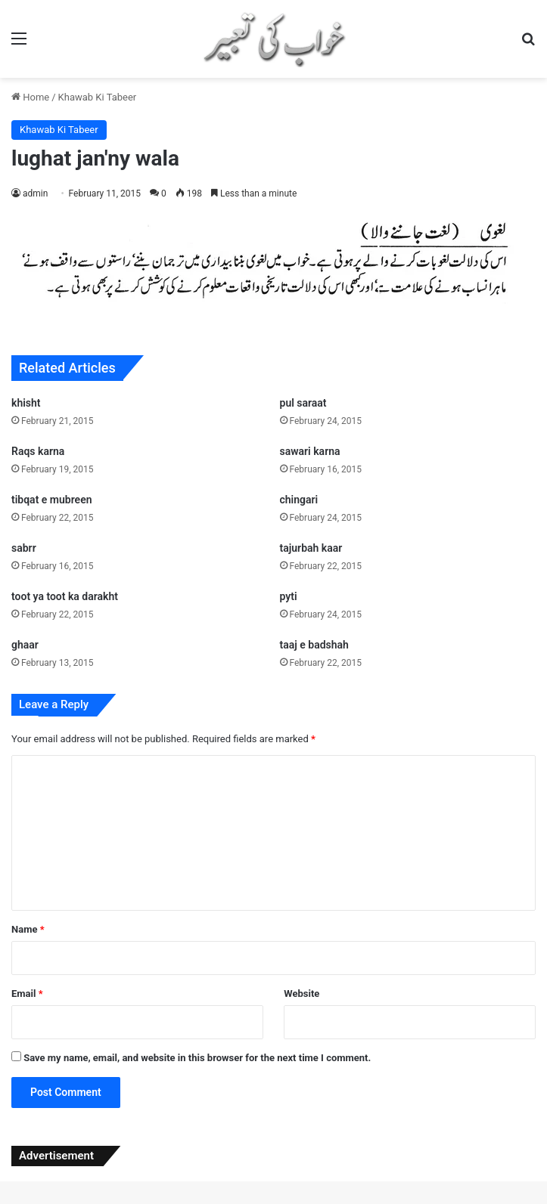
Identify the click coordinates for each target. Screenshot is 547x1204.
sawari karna (310, 451)
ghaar (25, 645)
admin (35, 193)
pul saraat (303, 403)
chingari (299, 500)
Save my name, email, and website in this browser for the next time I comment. (197, 1057)
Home (30, 97)
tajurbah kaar (311, 548)
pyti (288, 596)
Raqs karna (37, 451)
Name (28, 929)
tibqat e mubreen (51, 500)
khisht (26, 403)
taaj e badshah (314, 645)
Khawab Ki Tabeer (97, 97)
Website (301, 993)
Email (27, 993)
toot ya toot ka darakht (64, 596)
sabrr (23, 548)
